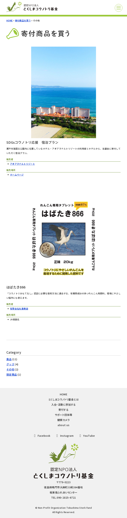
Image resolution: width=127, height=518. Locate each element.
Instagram (64, 435)
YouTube (86, 435)
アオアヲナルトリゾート (22, 163)
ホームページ (17, 174)
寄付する (63, 409)
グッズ (10, 364)
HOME (9, 20)
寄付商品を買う (23, 20)
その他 (10, 369)
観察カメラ (63, 420)
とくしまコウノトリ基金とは (63, 399)
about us (63, 425)
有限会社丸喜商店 (19, 308)
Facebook (41, 435)
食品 (9, 359)
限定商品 (11, 374)
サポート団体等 (63, 415)
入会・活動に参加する (63, 404)
